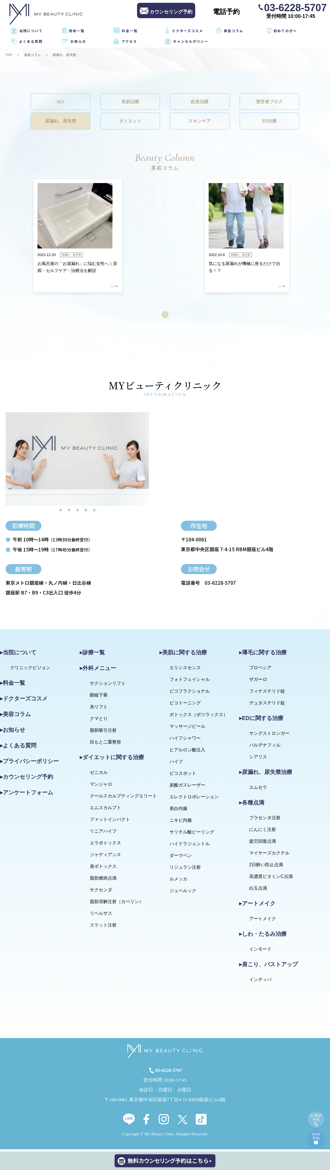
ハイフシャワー (185, 740)
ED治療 (267, 122)
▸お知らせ (12, 732)
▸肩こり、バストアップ (268, 967)
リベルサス (101, 915)
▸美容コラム (15, 717)
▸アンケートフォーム (26, 795)
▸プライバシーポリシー (29, 764)
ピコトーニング (185, 705)
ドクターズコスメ (187, 30)
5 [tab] (94, 512)
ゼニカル (99, 775)
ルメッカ (178, 881)
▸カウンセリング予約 (26, 779)
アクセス (129, 41)
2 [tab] (69, 512)
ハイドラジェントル (189, 846)
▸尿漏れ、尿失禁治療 (265, 774)
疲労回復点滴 (262, 843)
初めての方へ (285, 30)
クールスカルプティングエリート (123, 798)
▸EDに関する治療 (261, 720)
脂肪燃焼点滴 (103, 880)
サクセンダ (101, 892)
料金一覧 (130, 30)
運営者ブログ (267, 102)
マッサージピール (187, 728)
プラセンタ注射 (264, 820)
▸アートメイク (257, 906)
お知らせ (78, 41)
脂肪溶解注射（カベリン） (116, 904)
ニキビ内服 (180, 822)
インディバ (260, 982)
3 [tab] (77, 512)
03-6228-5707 (295, 7)
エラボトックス (105, 845)
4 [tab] (86, 512)
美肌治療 (130, 102)
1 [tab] (60, 512)
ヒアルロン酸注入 (187, 752)
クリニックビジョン (30, 670)
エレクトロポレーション (194, 799)
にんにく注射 (262, 832)
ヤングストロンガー (269, 735)
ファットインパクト (110, 822)
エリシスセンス (185, 670)
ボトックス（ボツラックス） (198, 717)
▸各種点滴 (251, 805)
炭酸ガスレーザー (187, 787)
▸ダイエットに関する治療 (112, 760)
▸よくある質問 (18, 748)
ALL (62, 102)
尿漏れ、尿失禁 (63, 122)
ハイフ (176, 764)
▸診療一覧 (92, 655)
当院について (31, 30)
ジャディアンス (105, 857)
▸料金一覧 (12, 685)
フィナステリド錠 (267, 693)
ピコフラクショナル (189, 693)
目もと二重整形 (105, 744)
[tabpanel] (77, 461)
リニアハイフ (103, 833)
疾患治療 (199, 102)
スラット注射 (103, 927)
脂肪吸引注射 (103, 732)
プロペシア (260, 670)
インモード (260, 951)
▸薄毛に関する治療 (263, 655)
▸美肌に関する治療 (183, 655)
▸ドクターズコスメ (24, 701)
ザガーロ (258, 681)
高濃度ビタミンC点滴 (271, 879)
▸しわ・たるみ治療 (263, 936)
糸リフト (99, 709)
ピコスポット (182, 775)
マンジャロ (101, 786)
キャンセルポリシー (190, 41)
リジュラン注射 (185, 869)
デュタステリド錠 (267, 705)
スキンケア (199, 122)
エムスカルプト (105, 810)
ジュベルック (182, 893)
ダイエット (131, 122)
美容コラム (233, 30)
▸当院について (18, 655)
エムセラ (258, 789)
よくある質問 (31, 41)
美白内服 (178, 811)
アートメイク (262, 921)
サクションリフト (108, 685)
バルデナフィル (264, 747)
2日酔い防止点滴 (266, 867)
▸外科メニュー (98, 670)
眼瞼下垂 (99, 697)
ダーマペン (180, 858)
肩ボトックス (103, 868)
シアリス (258, 759)
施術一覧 (76, 30)
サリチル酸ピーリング (191, 834)
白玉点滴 (258, 890)
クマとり (99, 721)
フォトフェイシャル (189, 681)
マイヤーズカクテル (269, 855)
